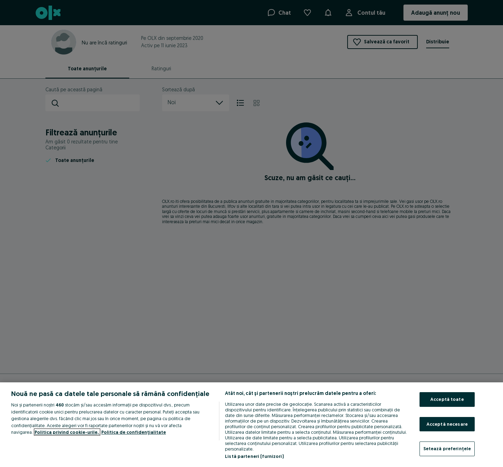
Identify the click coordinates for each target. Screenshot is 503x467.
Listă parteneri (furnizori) (254, 456)
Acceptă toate (447, 399)
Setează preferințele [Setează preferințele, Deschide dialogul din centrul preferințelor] (447, 448)
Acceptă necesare (447, 424)
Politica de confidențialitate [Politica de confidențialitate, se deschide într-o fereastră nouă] (133, 432)
